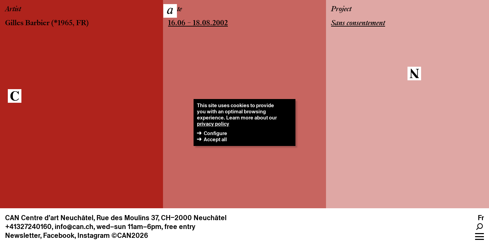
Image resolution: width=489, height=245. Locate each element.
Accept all (215, 139)
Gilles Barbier (27, 23)
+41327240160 (28, 226)
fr (481, 217)
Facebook (58, 235)
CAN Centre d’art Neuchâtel (49, 218)
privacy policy (213, 123)
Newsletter (22, 235)
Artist (13, 9)
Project (341, 9)
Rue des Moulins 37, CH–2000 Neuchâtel (161, 218)
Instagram (93, 235)
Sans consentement (358, 23)
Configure (215, 133)
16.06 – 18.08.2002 (198, 23)
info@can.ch (74, 226)
